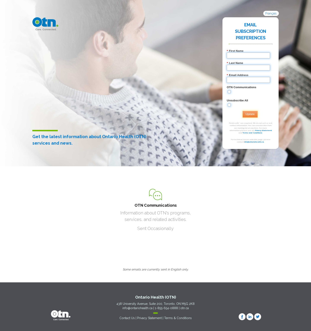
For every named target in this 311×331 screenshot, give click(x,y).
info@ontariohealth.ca (254, 142)
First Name (235, 51)
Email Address (237, 75)
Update (250, 114)
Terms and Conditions (252, 133)
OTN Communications (241, 87)
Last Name (235, 63)
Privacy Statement (263, 130)
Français (271, 13)
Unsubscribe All (237, 100)
